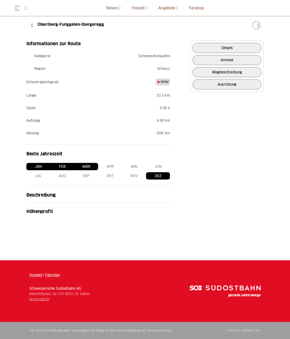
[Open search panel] (27, 8)
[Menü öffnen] (17, 8)
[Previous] (31, 25)
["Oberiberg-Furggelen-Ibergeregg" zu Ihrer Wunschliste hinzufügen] (256, 25)
